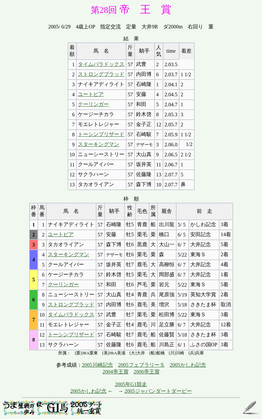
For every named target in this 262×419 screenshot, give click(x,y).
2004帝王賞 (116, 371)
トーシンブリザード (101, 134)
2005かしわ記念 (188, 365)
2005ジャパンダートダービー (158, 391)
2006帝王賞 (147, 371)
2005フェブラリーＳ (141, 365)
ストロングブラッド (101, 74)
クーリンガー (93, 104)
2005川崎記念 (97, 365)
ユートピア (91, 94)
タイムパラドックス (101, 64)
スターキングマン (98, 144)
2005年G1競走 (131, 384)
